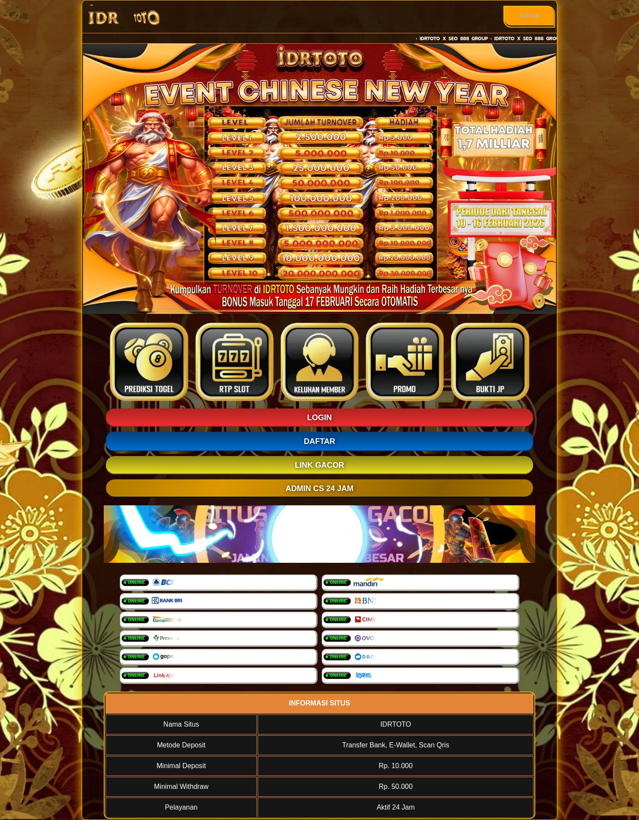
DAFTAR (529, 16)
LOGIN (319, 417)
